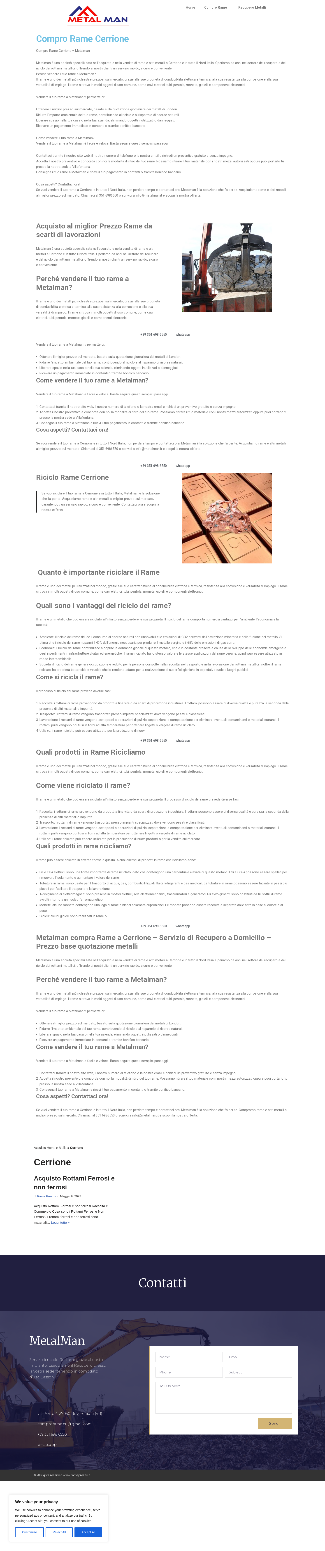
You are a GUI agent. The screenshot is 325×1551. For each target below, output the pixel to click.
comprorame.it (43, 1460)
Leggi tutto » (62, 1292)
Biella (63, 1214)
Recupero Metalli (254, 7)
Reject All (59, 1532)
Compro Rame (216, 7)
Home (189, 7)
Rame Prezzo (47, 1263)
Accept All (88, 1532)
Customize (29, 1532)
